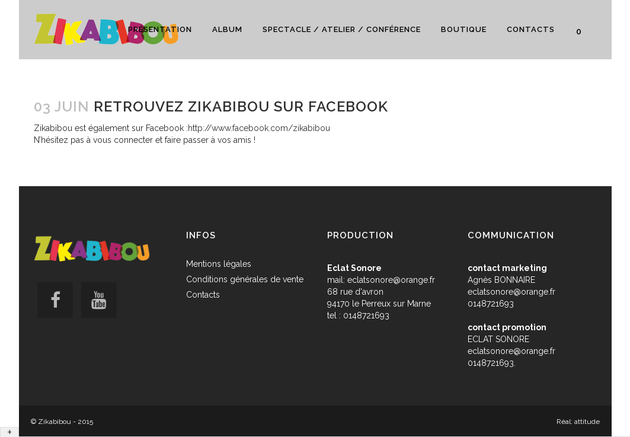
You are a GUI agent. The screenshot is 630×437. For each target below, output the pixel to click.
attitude (587, 421)
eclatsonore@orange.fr (391, 280)
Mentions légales (218, 264)
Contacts (203, 294)
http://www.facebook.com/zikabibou (259, 128)
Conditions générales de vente (244, 279)
